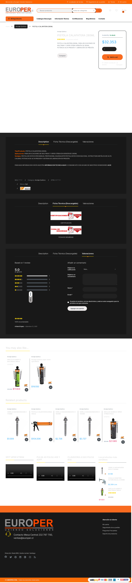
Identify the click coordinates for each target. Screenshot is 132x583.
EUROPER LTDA (12, 580)
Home (7, 26)
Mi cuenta (122, 2)
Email (70, 295)
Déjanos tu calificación (71, 268)
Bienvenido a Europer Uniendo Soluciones (19, 2)
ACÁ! (109, 165)
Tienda (111, 2)
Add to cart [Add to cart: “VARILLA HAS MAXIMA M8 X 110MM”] (26, 439)
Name (70, 288)
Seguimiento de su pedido (95, 2)
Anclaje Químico (21, 26)
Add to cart (114, 57)
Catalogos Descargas (44, 19)
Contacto (101, 19)
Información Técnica (62, 19)
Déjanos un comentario (72, 275)
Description (43, 142)
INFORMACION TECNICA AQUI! (55, 165)
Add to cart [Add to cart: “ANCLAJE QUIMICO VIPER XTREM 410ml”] (123, 442)
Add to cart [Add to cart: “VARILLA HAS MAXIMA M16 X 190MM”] (99, 439)
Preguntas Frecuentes (110, 530)
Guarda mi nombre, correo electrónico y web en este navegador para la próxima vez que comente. (94, 302)
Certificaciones (77, 19)
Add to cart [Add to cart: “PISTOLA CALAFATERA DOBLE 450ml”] (50, 439)
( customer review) (72, 39)
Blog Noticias (90, 19)
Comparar (62, 56)
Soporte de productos (110, 534)
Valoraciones (88, 142)
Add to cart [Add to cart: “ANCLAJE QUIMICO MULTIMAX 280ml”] (26, 390)
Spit (26, 184)
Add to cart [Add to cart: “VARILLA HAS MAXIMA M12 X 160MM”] (75, 439)
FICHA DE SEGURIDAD (66, 237)
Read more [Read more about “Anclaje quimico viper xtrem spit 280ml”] (50, 387)
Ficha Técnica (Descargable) (65, 142)
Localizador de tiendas (75, 2)
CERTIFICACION (66, 223)
